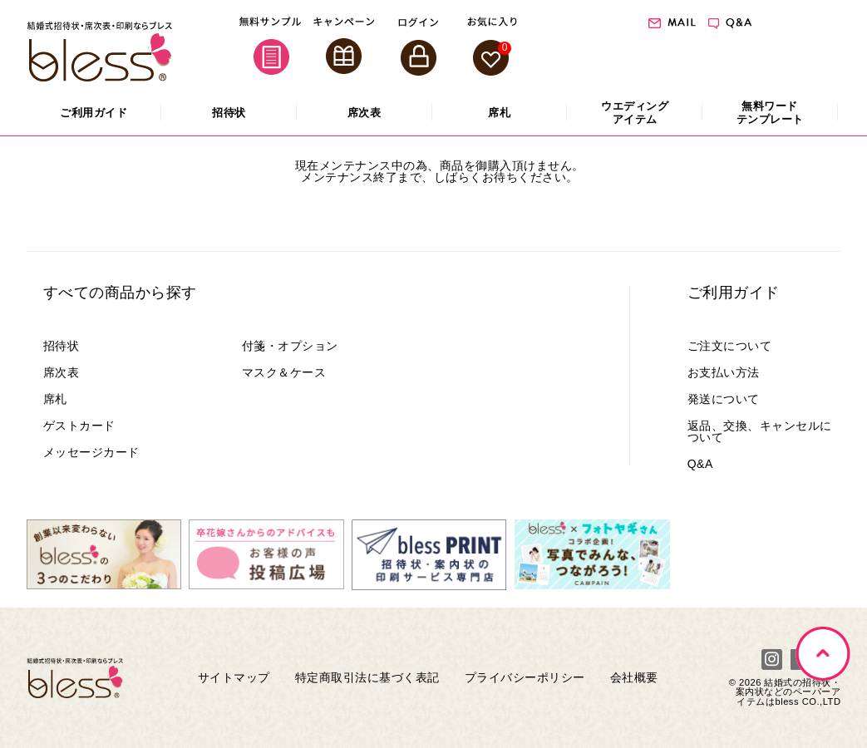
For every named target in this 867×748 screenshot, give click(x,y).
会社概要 (634, 677)
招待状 (61, 345)
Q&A (700, 463)
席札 (55, 399)
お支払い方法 (723, 372)
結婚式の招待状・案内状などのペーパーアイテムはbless (788, 691)
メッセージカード (91, 452)
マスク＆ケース (284, 372)
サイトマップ (234, 677)
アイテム (634, 112)
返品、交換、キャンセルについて (759, 431)
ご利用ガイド (733, 292)
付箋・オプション (290, 345)
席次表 (61, 372)
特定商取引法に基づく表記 (367, 677)
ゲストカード (79, 425)
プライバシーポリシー (525, 677)
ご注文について (729, 345)
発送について (723, 399)
